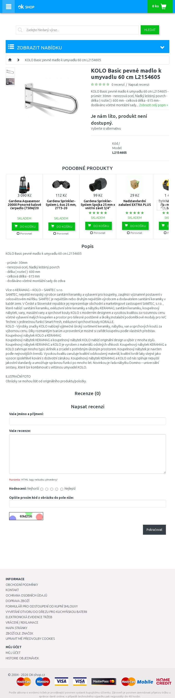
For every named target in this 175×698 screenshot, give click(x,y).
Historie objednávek (22, 658)
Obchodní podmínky (22, 585)
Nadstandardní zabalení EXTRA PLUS (134, 202)
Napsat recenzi (138, 84)
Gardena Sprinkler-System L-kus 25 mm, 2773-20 (61, 204)
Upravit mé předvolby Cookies (30, 638)
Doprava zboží (17, 601)
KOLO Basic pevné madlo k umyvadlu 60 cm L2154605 (63, 60)
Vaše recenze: (20, 431)
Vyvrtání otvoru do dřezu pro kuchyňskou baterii (46, 612)
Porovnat (24, 233)
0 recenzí (118, 84)
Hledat (149, 30)
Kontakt (12, 590)
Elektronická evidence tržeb (29, 617)
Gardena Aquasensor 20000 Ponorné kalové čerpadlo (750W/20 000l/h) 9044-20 (24, 206)
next (162, 205)
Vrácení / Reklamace (22, 622)
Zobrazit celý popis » (153, 105)
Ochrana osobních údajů (26, 595)
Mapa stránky (16, 628)
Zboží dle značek (19, 633)
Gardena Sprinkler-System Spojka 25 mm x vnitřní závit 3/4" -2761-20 (98, 206)
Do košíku (25, 226)
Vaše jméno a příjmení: (26, 414)
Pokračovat (154, 530)
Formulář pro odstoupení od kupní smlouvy (42, 606)
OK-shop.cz (37, 675)
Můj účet (13, 653)
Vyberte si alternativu (130, 121)
